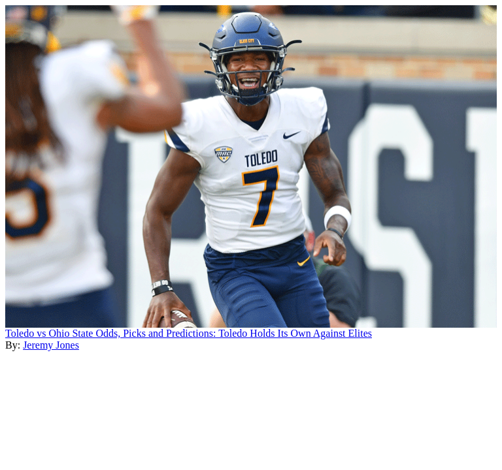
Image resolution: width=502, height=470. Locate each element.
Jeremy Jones (51, 345)
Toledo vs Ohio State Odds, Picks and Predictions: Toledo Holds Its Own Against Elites (188, 333)
